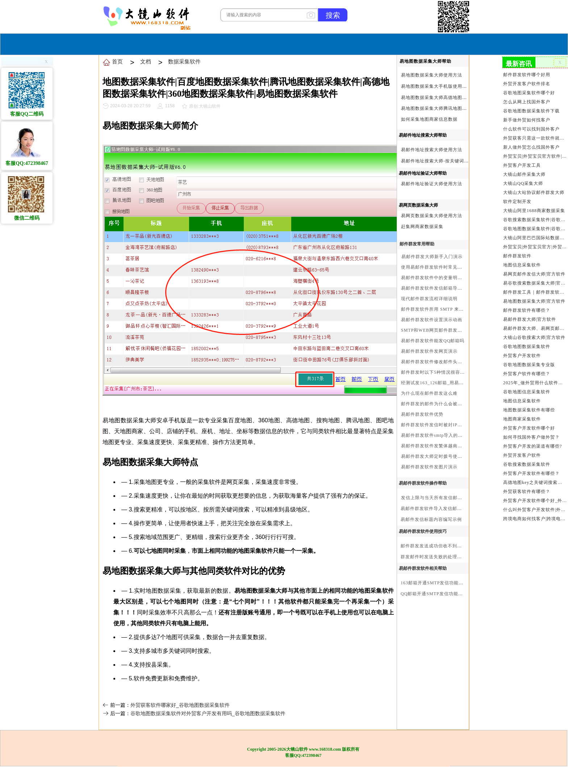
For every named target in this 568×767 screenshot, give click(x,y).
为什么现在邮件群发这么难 (429, 393)
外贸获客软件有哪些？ (526, 491)
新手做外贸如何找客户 (526, 120)
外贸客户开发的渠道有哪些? (532, 446)
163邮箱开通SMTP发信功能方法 (434, 582)
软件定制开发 (517, 201)
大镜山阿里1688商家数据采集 (534, 210)
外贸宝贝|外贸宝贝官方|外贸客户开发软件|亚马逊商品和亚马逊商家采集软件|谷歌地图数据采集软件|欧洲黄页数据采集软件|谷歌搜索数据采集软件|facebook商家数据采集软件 (535, 246)
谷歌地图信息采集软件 (526, 391)
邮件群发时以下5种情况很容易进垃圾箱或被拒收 (451, 372)
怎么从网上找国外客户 (526, 101)
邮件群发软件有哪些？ (526, 310)
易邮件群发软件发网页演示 (429, 351)
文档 (145, 61)
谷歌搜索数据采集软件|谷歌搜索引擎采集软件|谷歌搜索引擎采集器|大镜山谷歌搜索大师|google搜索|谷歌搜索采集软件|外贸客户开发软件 (535, 219)
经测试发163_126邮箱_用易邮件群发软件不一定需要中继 (460, 382)
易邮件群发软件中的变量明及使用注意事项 (445, 277)
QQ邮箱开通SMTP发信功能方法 (434, 593)
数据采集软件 (184, 61)
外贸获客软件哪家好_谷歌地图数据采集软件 (180, 705)
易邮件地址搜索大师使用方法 (431, 149)
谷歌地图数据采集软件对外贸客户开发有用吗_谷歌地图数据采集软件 (207, 713)
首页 (228, 43)
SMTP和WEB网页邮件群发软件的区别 (441, 330)
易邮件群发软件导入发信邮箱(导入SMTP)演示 (449, 508)
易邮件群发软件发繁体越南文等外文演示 (443, 445)
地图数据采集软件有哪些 (529, 409)
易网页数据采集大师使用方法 (431, 215)
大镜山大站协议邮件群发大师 (533, 192)
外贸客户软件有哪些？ (526, 373)
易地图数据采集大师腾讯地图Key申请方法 (445, 108)
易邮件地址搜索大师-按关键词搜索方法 (442, 160)
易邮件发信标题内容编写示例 (431, 519)
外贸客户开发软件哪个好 (529, 428)
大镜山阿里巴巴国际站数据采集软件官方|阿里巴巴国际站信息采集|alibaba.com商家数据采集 (535, 237)
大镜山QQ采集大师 (523, 183)
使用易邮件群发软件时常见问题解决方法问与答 (450, 267)
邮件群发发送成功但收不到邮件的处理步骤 (445, 545)
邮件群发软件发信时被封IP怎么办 (436, 424)
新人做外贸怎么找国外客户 (531, 147)
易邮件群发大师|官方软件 (529, 319)
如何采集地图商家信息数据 (429, 119)
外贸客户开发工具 (522, 165)
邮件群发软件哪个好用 (526, 74)
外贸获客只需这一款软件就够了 (535, 138)
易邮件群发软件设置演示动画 (431, 319)
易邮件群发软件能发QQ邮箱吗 (432, 340)
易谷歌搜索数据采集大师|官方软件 (535, 283)
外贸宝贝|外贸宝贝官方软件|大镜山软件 (535, 156)
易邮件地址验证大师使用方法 (431, 183)
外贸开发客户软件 (522, 455)
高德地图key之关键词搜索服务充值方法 (535, 482)
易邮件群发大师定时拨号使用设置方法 (441, 456)
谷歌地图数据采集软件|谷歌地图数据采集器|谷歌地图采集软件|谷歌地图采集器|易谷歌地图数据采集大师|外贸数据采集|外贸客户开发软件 (535, 228)
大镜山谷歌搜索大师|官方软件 (534, 337)
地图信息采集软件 (522, 265)
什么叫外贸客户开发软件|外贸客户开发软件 (535, 509)
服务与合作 (289, 43)
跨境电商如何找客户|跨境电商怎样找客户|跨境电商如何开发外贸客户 (535, 518)
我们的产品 (329, 43)
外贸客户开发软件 (522, 355)
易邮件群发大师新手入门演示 (432, 256)
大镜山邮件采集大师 (524, 174)
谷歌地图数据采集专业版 (529, 364)
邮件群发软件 (517, 255)
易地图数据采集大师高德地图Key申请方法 (445, 97)
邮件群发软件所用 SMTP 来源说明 (437, 309)
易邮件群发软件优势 (422, 414)
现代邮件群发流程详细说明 (429, 298)
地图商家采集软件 (522, 419)
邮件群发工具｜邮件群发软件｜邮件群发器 (535, 292)
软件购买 (254, 43)
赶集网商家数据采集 (422, 226)
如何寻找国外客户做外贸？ (531, 437)
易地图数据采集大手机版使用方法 (436, 86)
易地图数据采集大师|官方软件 (534, 301)
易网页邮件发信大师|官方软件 (534, 274)
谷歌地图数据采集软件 (526, 346)
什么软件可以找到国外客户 (531, 129)
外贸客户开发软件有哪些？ (531, 473)
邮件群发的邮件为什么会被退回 (434, 403)
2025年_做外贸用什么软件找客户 (535, 382)
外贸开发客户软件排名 (526, 83)
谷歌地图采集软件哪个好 (529, 92)
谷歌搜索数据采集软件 (526, 464)
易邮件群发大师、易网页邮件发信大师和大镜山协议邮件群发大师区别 (535, 328)
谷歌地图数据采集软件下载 (531, 110)
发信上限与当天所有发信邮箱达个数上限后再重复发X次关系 (464, 497)
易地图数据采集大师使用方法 (431, 75)
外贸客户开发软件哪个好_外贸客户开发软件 (535, 500)
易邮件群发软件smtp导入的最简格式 (439, 435)
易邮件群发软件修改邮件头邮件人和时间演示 (448, 361)
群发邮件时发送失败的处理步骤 (434, 556)
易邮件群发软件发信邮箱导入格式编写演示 (445, 288)
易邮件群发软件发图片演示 (429, 466)
